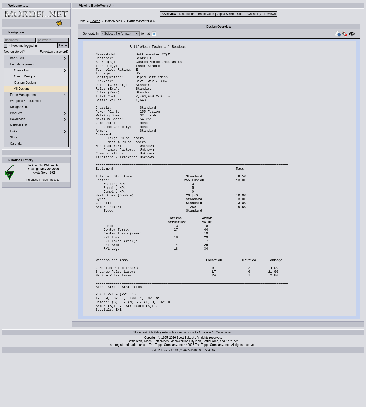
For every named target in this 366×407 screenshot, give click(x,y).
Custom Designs (21, 82)
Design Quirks (17, 107)
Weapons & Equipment (23, 101)
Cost (240, 14)
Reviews (270, 14)
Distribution (187, 14)
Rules (44, 179)
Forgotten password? (54, 51)
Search (95, 21)
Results (54, 179)
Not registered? (14, 51)
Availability (254, 14)
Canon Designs (20, 76)
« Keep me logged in (23, 46)
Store (11, 137)
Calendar (14, 143)
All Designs (17, 88)
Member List (16, 125)
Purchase (32, 179)
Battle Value (206, 14)
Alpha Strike (225, 14)
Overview (169, 14)
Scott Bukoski (186, 391)
